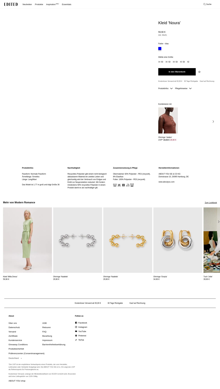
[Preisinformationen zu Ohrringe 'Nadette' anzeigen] (77, 279)
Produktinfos (165, 88)
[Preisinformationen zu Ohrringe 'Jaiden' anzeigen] (168, 140)
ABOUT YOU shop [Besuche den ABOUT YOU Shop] (17, 381)
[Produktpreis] (186, 34)
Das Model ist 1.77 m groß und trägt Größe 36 (40, 185)
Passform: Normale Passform (34, 174)
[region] (41, 178)
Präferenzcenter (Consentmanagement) (26, 353)
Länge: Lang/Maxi (29, 179)
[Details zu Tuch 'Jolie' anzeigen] (208, 276)
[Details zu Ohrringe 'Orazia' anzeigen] (177, 240)
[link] (11, 316)
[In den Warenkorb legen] (177, 71)
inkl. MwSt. (162, 35)
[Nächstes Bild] (213, 121)
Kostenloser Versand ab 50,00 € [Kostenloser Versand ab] (170, 81)
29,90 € (56, 279)
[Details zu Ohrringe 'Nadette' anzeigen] (77, 240)
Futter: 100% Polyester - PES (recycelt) (129, 179)
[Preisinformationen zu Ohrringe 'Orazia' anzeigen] (177, 279)
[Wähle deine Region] (16, 358)
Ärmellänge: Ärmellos (30, 177)
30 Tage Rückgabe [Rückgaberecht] (191, 81)
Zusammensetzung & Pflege (125, 168)
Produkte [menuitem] (39, 4)
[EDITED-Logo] (11, 4)
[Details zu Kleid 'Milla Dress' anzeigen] (27, 240)
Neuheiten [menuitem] (27, 4)
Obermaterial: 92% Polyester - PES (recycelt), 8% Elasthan (131, 175)
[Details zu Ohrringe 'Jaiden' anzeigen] (168, 120)
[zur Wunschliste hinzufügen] (199, 71)
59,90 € (161, 32)
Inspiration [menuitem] (52, 4)
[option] (159, 49)
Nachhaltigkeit (74, 168)
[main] (110, 178)
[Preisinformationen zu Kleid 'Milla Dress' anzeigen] (27, 279)
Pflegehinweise (183, 88)
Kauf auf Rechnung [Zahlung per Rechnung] (207, 81)
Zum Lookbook (211, 203)
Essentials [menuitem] (66, 4)
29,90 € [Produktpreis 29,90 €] (173, 140)
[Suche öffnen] (207, 4)
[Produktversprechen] (186, 81)
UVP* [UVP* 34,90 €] (167, 140)
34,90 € (156, 279)
